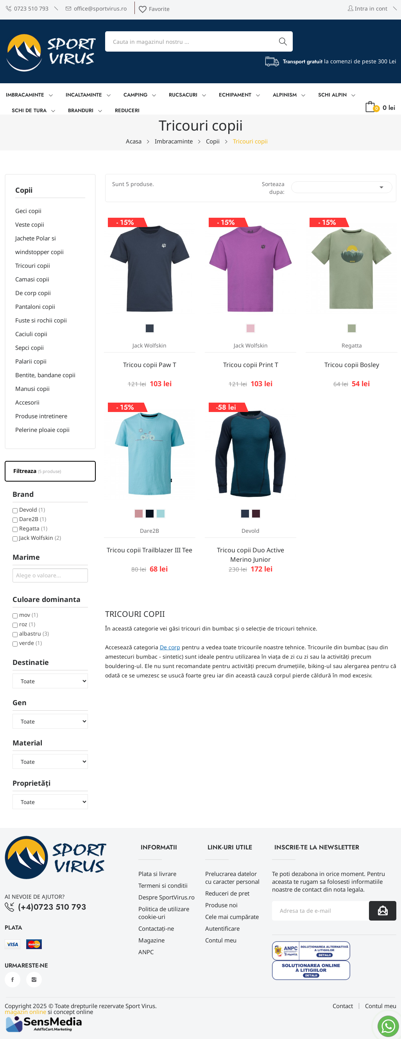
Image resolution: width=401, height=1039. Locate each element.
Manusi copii (32, 388)
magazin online (25, 1012)
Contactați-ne (156, 928)
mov (28, 614)
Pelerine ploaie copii (42, 430)
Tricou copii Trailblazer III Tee (149, 550)
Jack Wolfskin (40, 537)
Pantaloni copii (35, 306)
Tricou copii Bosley (351, 364)
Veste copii (29, 224)
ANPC (146, 952)
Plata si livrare (157, 874)
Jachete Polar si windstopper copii (39, 245)
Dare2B (32, 519)
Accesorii (27, 402)
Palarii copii (31, 361)
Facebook (12, 979)
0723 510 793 (27, 8)
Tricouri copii (32, 265)
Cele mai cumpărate (232, 917)
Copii (23, 190)
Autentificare (222, 928)
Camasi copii (32, 279)
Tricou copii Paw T (149, 364)
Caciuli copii (31, 334)
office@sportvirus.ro (96, 8)
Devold (32, 509)
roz (27, 624)
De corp (170, 647)
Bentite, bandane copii (45, 375)
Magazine (151, 940)
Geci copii (28, 211)
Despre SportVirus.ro (166, 897)
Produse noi (221, 905)
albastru (34, 633)
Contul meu (220, 940)
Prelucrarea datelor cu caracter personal (232, 877)
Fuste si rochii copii (41, 320)
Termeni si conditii (163, 885)
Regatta (33, 528)
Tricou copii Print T (250, 364)
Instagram (34, 979)
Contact (343, 1006)
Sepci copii (29, 347)
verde (30, 643)
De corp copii (33, 293)
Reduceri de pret (227, 893)
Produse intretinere (41, 416)
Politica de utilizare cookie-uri (163, 913)
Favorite (154, 9)
